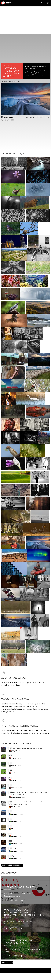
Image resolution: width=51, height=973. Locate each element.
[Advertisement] (25, 20)
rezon (13, 845)
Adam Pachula (8, 117)
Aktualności (9, 911)
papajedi (14, 789)
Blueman (14, 852)
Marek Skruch (16, 836)
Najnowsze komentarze (16, 782)
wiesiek (14, 796)
